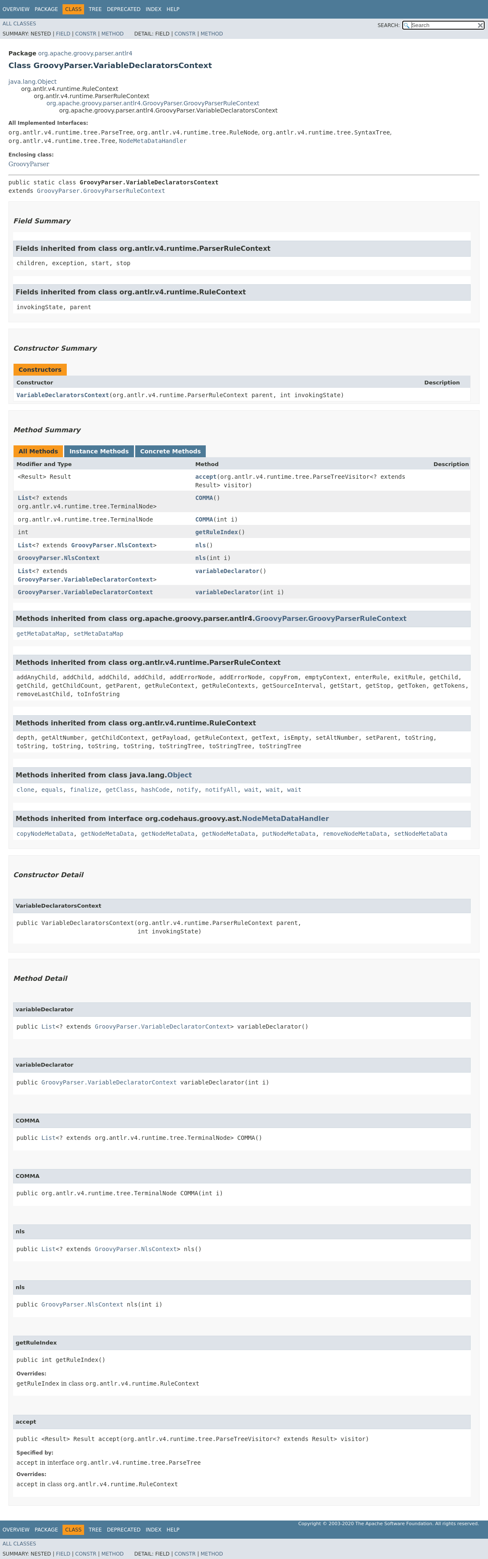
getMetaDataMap (41, 633)
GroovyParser (28, 164)
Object (179, 775)
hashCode (155, 789)
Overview (16, 9)
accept (206, 476)
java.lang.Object (32, 81)
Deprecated (124, 9)
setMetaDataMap (98, 633)
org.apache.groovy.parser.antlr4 (85, 53)
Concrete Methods (170, 451)
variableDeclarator (227, 571)
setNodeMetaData (420, 833)
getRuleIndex (216, 532)
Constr (85, 34)
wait (252, 789)
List (25, 497)
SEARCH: (389, 25)
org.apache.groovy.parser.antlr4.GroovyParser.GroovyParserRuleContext (152, 103)
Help (173, 9)
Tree (95, 9)
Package (46, 9)
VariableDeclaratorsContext (62, 395)
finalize (84, 789)
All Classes (19, 24)
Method (112, 34)
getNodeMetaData (107, 833)
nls (200, 545)
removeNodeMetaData (355, 833)
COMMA (204, 497)
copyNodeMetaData (45, 833)
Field (63, 34)
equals (52, 789)
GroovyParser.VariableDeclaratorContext (85, 579)
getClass (120, 789)
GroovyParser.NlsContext (112, 545)
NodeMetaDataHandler (153, 140)
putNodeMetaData (289, 833)
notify (187, 789)
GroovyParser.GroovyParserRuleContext (101, 190)
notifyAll (221, 789)
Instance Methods (98, 451)
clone (25, 789)
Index (154, 9)
